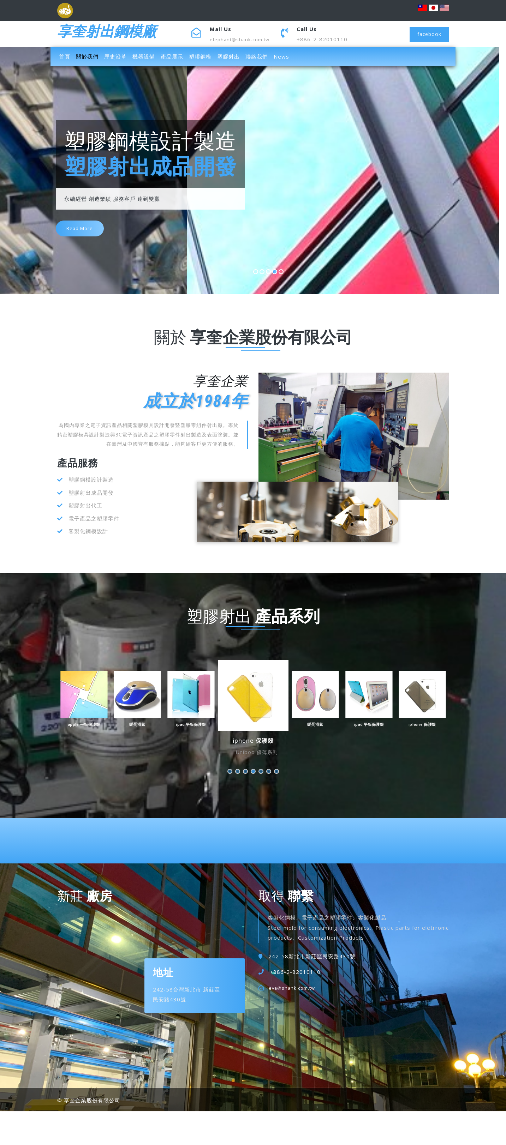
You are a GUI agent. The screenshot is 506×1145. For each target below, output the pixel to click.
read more (84, 235)
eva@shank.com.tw (295, 987)
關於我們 (87, 56)
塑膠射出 (228, 56)
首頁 (66, 56)
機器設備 (143, 56)
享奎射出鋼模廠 (116, 34)
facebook (427, 33)
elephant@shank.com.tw (243, 39)
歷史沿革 (115, 56)
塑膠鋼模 (200, 56)
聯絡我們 (256, 56)
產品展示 (172, 56)
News (281, 56)
